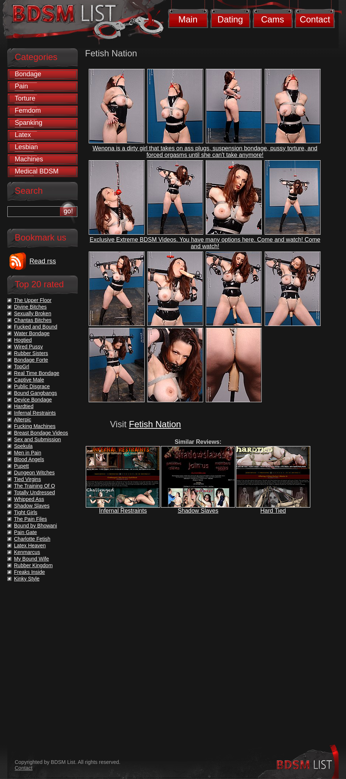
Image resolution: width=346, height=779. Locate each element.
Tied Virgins (27, 479)
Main (187, 19)
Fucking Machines (35, 426)
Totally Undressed (34, 492)
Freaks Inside (29, 572)
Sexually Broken (32, 313)
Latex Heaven (30, 545)
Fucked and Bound (35, 327)
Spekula (23, 446)
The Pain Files (30, 519)
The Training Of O (34, 486)
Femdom (28, 110)
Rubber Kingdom (33, 565)
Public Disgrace (32, 386)
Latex (23, 134)
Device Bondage (33, 400)
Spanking (28, 122)
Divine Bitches (30, 307)
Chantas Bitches (33, 320)
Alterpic (22, 419)
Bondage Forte (31, 360)
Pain (21, 86)
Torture (25, 98)
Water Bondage (32, 333)
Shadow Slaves (198, 511)
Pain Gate (25, 532)
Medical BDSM (37, 171)
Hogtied (23, 340)
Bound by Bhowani (35, 526)
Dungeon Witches (34, 473)
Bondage (28, 74)
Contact (315, 19)
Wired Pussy (28, 347)
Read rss (42, 261)
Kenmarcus (27, 552)
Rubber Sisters (31, 353)
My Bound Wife (31, 559)
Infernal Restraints (123, 511)
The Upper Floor (33, 300)
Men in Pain (27, 453)
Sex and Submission (37, 439)
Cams (272, 19)
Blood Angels (29, 459)
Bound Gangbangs (35, 393)
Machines (29, 159)
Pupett (21, 466)
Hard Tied (273, 511)
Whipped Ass (29, 499)
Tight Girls (25, 512)
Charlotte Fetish (32, 539)
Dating (230, 19)
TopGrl (21, 366)
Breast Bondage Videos (41, 433)
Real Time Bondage (36, 373)
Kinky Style (26, 579)
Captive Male (29, 380)
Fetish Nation (155, 424)
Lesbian (26, 147)
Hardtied (23, 406)
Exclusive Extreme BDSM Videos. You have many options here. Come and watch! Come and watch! (205, 242)
